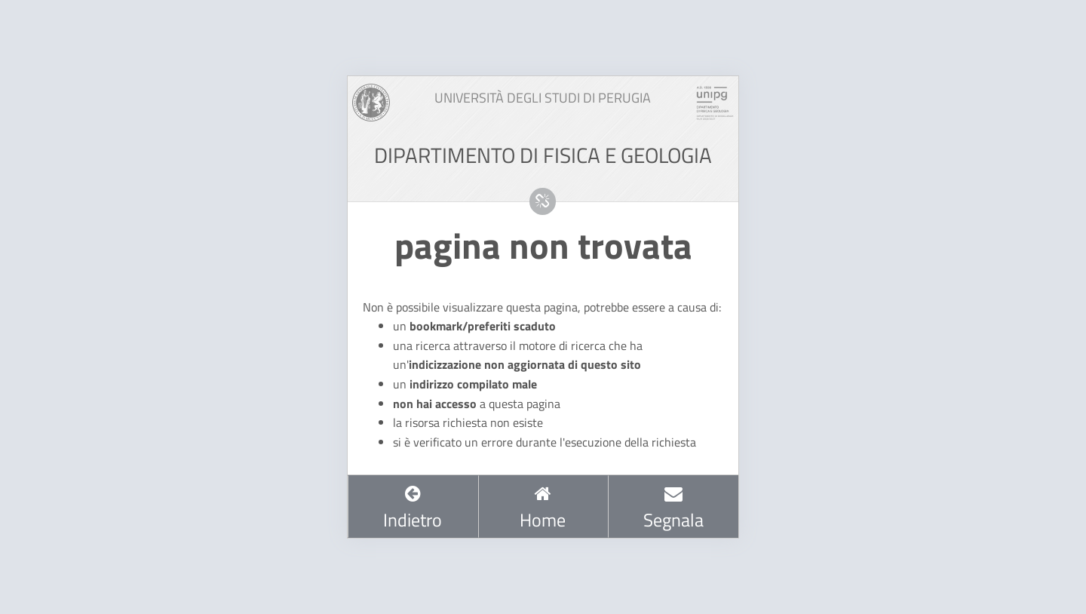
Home (543, 508)
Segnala (673, 508)
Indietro (412, 508)
